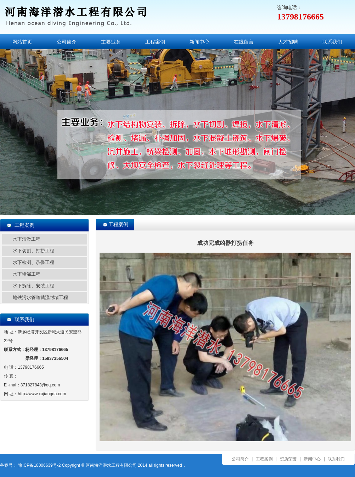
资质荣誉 (288, 458)
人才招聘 (288, 42)
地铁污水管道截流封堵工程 (40, 297)
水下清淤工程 (26, 239)
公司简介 (67, 42)
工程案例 (155, 42)
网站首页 (22, 42)
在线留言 (244, 42)
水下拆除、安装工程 (33, 285)
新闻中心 (199, 42)
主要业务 (111, 42)
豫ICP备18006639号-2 (39, 465)
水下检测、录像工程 (33, 262)
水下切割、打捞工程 (33, 250)
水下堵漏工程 (26, 274)
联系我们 (332, 42)
